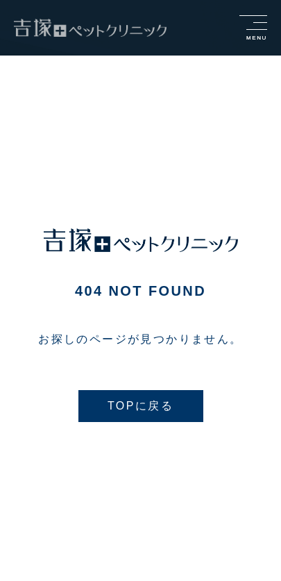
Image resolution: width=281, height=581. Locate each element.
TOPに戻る (140, 406)
